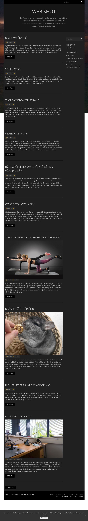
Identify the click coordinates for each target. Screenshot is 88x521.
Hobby (71, 494)
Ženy (75, 496)
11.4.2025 (9, 73)
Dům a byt (58, 494)
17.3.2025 (9, 175)
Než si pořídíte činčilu (19, 309)
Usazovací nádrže (17, 38)
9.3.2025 (9, 208)
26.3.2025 (9, 138)
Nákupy (58, 496)
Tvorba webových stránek (22, 100)
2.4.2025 (9, 104)
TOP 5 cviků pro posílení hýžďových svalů (32, 237)
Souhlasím (44, 518)
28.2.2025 (9, 459)
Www (71, 496)
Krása (17, 280)
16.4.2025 (9, 42)
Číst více (10, 57)
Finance (65, 494)
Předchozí (10, 488)
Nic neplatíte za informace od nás (27, 385)
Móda (81, 494)
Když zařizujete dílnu (19, 416)
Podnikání (19, 459)
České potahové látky (19, 204)
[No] (85, 516)
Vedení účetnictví (16, 133)
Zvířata (17, 356)
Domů (51, 494)
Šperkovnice (13, 69)
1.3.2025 (9, 280)
